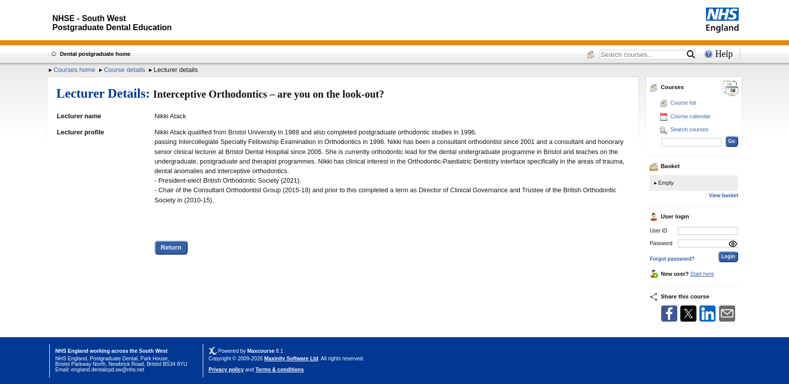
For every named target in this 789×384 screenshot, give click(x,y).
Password (661, 243)
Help (724, 54)
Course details (124, 69)
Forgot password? (672, 259)
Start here (702, 274)
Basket (665, 166)
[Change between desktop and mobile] (731, 89)
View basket (723, 195)
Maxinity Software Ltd (291, 358)
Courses (667, 87)
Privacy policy (226, 369)
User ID (658, 231)
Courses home (74, 69)
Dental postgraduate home (95, 54)
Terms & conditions (280, 369)
